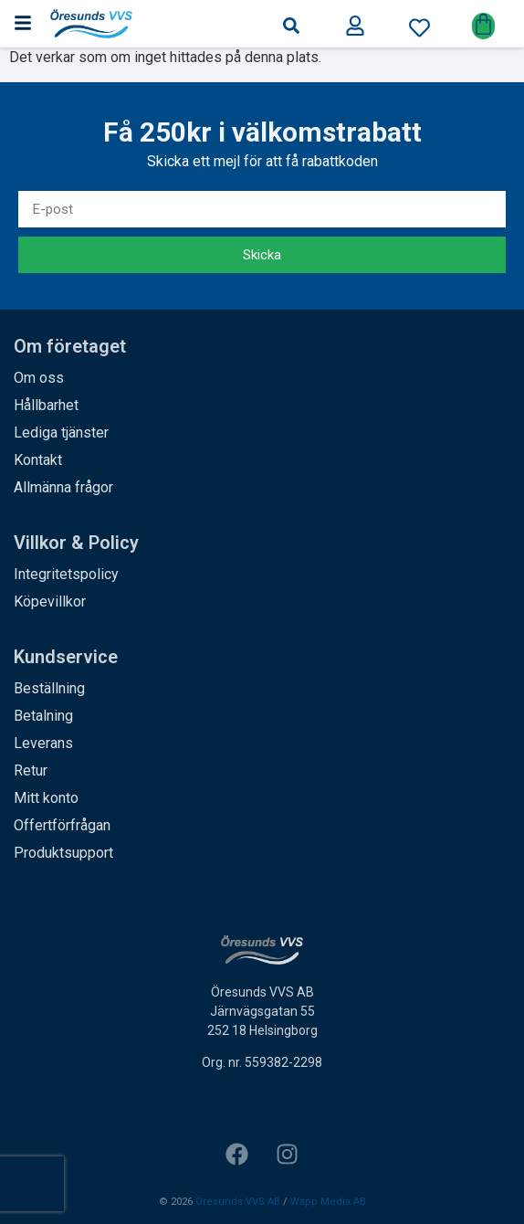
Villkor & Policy (76, 543)
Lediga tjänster (61, 432)
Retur (30, 770)
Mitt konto (46, 798)
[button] (291, 25)
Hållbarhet (46, 405)
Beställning (49, 688)
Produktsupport (63, 852)
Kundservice (66, 657)
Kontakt (38, 460)
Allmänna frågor (63, 487)
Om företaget (70, 346)
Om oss (39, 377)
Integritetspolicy (66, 574)
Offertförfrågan (62, 825)
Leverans (43, 743)
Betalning (43, 715)
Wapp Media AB (328, 1202)
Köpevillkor (50, 601)
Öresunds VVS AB (237, 1202)
